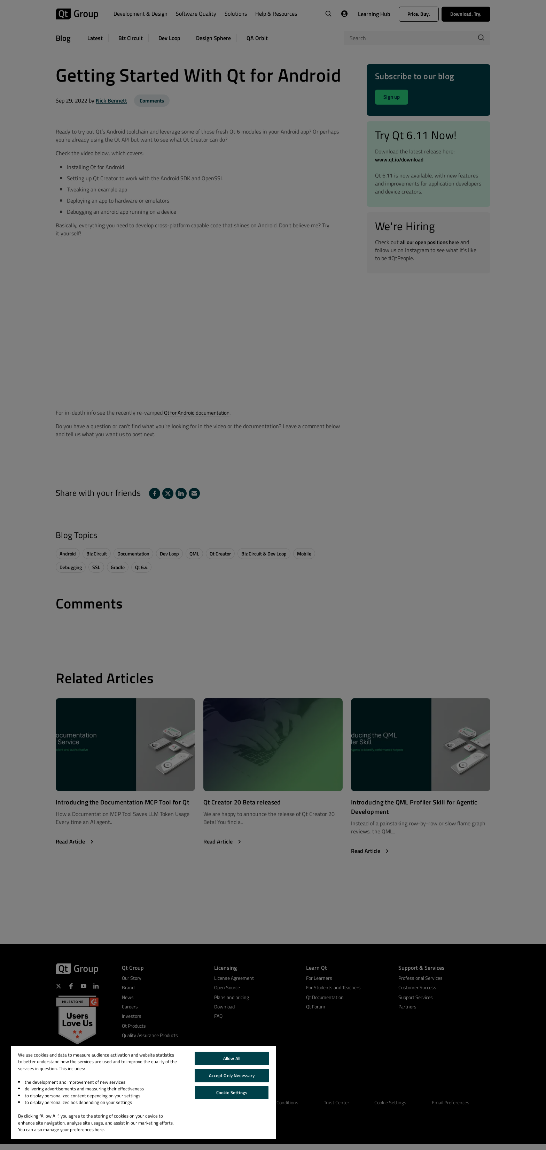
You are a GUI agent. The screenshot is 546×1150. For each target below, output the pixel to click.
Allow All (231, 1058)
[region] (143, 1092)
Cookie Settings (231, 1092)
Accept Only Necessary (232, 1075)
